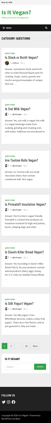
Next (35, 346)
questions (10, 53)
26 (26, 346)
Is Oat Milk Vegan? (17, 109)
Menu (7, 27)
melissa (16, 63)
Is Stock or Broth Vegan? (21, 58)
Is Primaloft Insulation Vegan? (25, 204)
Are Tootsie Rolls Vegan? (21, 160)
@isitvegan (17, 114)
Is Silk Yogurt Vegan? (19, 304)
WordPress (6, 418)
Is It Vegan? (16, 12)
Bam (18, 418)
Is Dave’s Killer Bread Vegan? (24, 252)
